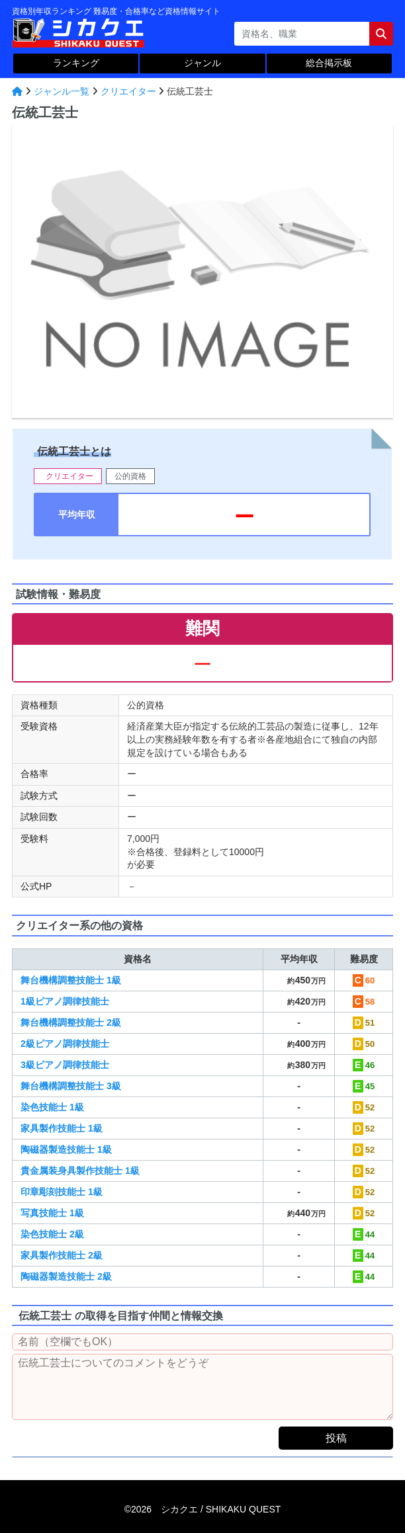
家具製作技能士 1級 (62, 1128)
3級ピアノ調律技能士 (65, 1064)
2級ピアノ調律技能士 (65, 1043)
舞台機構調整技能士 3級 (71, 1086)
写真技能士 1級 (52, 1213)
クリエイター (128, 91)
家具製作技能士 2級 (62, 1255)
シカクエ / (221, 1509)
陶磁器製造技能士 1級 (66, 1149)
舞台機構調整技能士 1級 (71, 980)
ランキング (76, 63)
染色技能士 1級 (52, 1107)
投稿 (336, 1438)
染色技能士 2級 (52, 1234)
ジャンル (202, 63)
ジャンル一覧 (61, 91)
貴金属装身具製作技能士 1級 (80, 1170)
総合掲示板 (329, 63)
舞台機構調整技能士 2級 (71, 1022)
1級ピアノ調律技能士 (65, 1001)
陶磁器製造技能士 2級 (66, 1276)
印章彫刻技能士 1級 (62, 1191)
